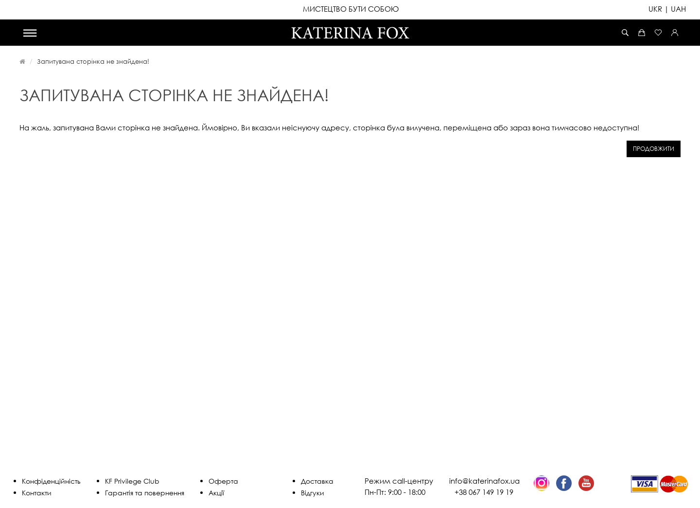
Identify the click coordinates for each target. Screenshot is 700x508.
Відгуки (312, 493)
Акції (216, 493)
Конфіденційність (51, 481)
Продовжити (653, 148)
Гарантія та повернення (144, 493)
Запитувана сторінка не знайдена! (93, 61)
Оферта (223, 481)
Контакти (37, 493)
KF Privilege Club (132, 481)
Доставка (317, 481)
